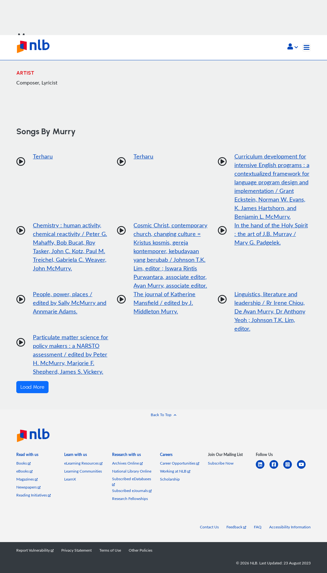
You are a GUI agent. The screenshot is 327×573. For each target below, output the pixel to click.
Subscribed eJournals (132, 490)
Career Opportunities (179, 463)
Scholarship (170, 479)
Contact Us (209, 527)
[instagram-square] (290, 468)
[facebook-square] (276, 468)
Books (23, 463)
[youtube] (304, 468)
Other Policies (140, 550)
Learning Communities (83, 471)
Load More (32, 387)
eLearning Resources (83, 463)
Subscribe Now (220, 463)
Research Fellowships (130, 498)
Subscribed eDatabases (131, 481)
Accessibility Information (290, 527)
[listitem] (27, 456)
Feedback (236, 527)
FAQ (258, 527)
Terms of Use (110, 550)
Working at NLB (175, 471)
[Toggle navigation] (306, 47)
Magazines (27, 479)
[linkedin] (263, 468)
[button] (292, 47)
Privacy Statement (76, 550)
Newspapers (28, 487)
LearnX (70, 479)
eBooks (24, 471)
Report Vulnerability (35, 550)
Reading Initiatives (33, 495)
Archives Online (127, 463)
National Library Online (131, 471)
